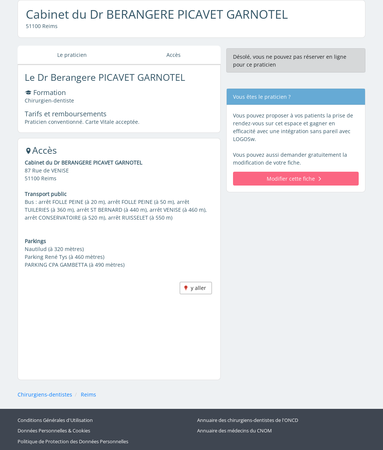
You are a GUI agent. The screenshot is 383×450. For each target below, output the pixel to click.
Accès (173, 54)
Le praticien (72, 54)
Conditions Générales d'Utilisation (55, 420)
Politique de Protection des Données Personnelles (73, 441)
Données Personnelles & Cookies (54, 431)
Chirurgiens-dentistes (45, 394)
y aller (198, 287)
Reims (88, 394)
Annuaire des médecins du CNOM (234, 431)
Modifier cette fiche (294, 178)
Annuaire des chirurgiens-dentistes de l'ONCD (247, 420)
